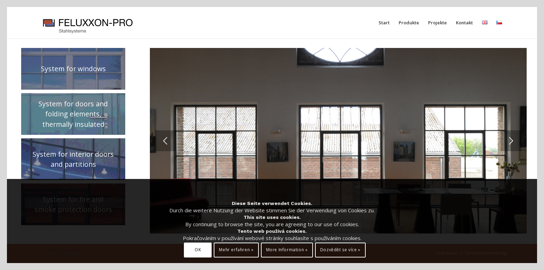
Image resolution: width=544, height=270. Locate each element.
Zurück (165, 140)
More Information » (287, 250)
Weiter (511, 140)
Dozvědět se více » (340, 250)
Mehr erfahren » (236, 250)
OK (198, 250)
